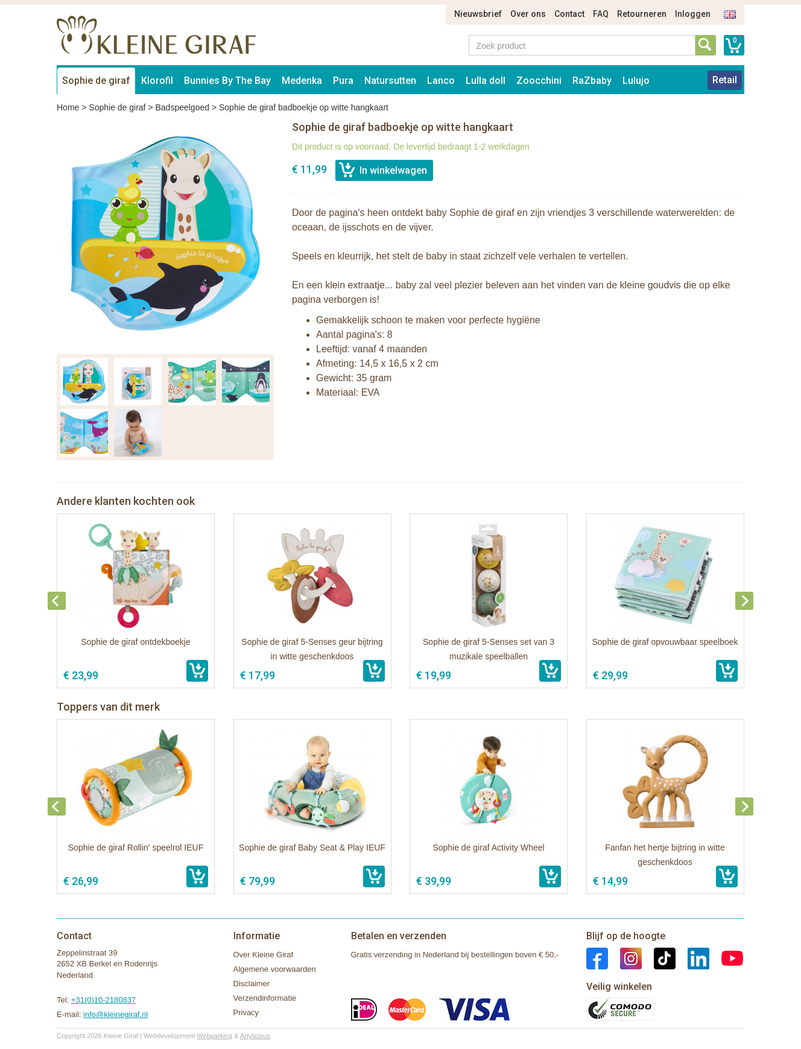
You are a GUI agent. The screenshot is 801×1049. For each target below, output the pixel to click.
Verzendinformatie (265, 998)
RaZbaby (592, 80)
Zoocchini (539, 80)
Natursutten (390, 80)
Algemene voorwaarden (274, 969)
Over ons (528, 14)
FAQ (601, 14)
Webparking (215, 1035)
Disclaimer (251, 983)
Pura (343, 80)
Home (68, 107)
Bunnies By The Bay (227, 80)
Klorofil (157, 80)
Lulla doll (485, 80)
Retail (724, 80)
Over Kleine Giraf (263, 954)
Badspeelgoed (182, 107)
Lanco (441, 80)
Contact (569, 14)
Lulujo (636, 80)
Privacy (246, 1012)
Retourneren (641, 14)
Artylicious (255, 1035)
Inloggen (693, 14)
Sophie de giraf (96, 80)
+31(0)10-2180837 (103, 999)
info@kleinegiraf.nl (115, 1014)
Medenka (302, 80)
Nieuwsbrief (478, 14)
